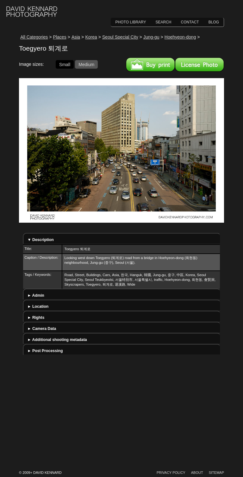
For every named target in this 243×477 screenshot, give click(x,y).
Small (64, 64)
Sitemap (216, 472)
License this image (199, 64)
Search (163, 22)
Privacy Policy (171, 472)
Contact (190, 22)
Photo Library (130, 22)
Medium (86, 64)
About (197, 472)
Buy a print (150, 64)
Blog (214, 22)
